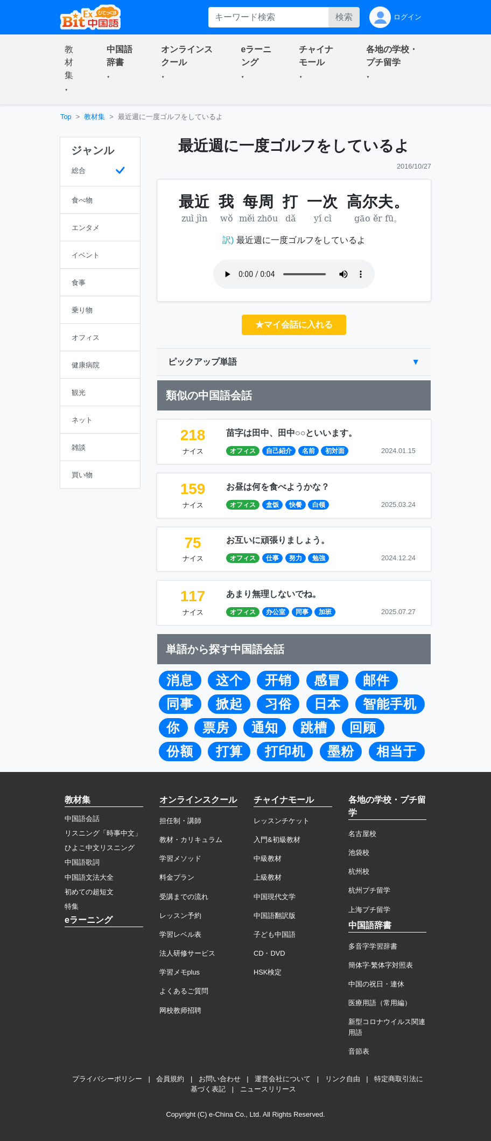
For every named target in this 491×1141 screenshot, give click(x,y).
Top (66, 117)
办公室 (275, 612)
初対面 (335, 451)
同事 (302, 612)
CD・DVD (269, 953)
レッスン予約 (180, 916)
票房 (215, 728)
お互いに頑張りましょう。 (277, 540)
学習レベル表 (180, 934)
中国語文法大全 (89, 877)
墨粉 (340, 752)
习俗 (278, 704)
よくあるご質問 (183, 991)
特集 (72, 906)
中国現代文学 (275, 897)
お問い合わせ (220, 1079)
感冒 (327, 680)
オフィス (243, 451)
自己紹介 (279, 451)
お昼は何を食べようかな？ (277, 486)
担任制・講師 (180, 821)
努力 (295, 558)
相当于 (396, 752)
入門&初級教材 (277, 840)
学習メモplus (179, 972)
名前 (308, 451)
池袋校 (358, 852)
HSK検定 (268, 972)
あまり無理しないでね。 (273, 594)
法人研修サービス (187, 953)
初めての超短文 (89, 892)
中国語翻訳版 (275, 916)
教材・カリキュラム (190, 840)
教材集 (94, 117)
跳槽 (313, 728)
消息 (179, 680)
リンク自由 (342, 1079)
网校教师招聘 (180, 1010)
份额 (179, 752)
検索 (344, 17)
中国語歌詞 (82, 862)
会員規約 (170, 1079)
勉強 (318, 558)
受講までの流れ (183, 897)
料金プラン (176, 877)
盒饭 (272, 505)
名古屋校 (362, 834)
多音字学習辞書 (372, 946)
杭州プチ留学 (369, 890)
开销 (278, 680)
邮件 (376, 680)
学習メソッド (180, 858)
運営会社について (283, 1079)
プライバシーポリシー (107, 1079)
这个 (229, 680)
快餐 (295, 505)
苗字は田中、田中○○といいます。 (291, 432)
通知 (264, 728)
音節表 (358, 1051)
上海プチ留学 (369, 910)
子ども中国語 (275, 934)
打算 (229, 752)
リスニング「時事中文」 (103, 833)
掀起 (229, 704)
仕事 (272, 558)
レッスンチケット (282, 821)
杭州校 (358, 871)
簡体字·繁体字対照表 (380, 965)
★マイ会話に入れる (294, 324)
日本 (327, 704)
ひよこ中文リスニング (100, 848)
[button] (73, 69)
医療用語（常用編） (379, 1003)
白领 (318, 505)
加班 (325, 612)
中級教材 (268, 858)
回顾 (362, 728)
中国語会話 (82, 819)
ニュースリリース (268, 1089)
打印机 (285, 752)
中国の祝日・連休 (376, 984)
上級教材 (268, 877)
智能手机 (390, 704)
